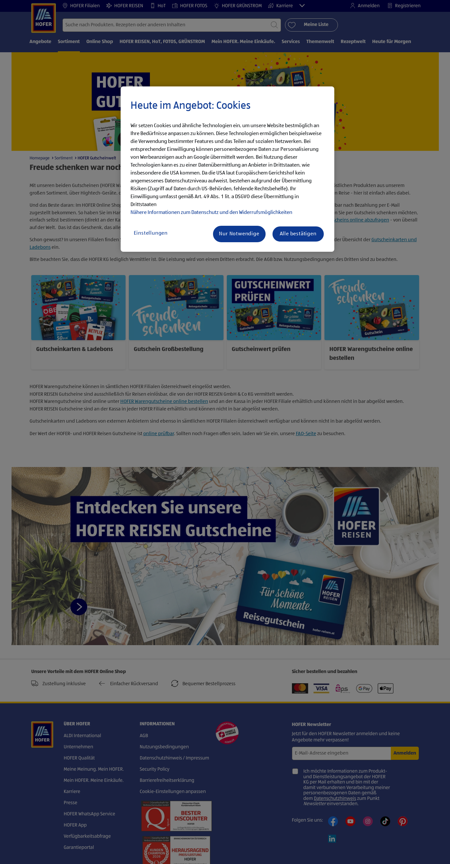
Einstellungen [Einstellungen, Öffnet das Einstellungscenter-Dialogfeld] (151, 233)
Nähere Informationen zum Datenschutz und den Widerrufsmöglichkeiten (211, 212)
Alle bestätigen (298, 234)
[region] (227, 169)
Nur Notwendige (239, 234)
